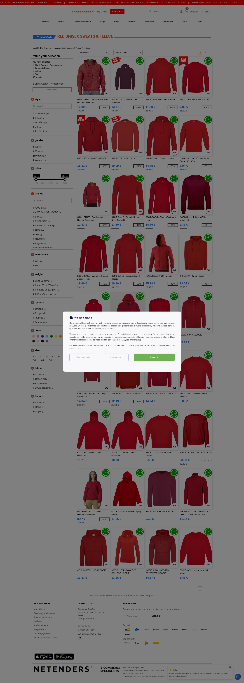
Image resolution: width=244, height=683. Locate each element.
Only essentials (83, 357)
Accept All (154, 357)
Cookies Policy (168, 345)
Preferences (115, 357)
